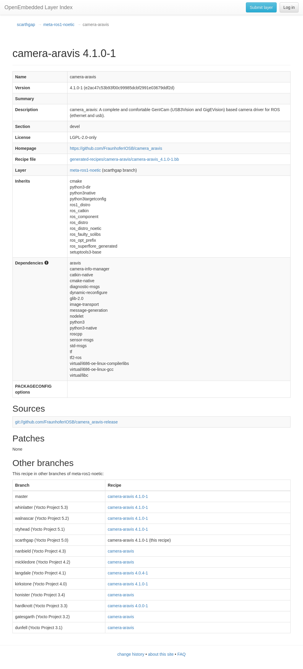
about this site (160, 654)
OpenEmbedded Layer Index (38, 7)
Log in (289, 7)
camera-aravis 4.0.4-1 (128, 573)
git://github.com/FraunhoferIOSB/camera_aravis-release (66, 422)
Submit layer (261, 7)
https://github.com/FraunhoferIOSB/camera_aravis (116, 148)
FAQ (181, 654)
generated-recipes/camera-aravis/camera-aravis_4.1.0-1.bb (124, 159)
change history (130, 654)
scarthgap (26, 24)
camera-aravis (121, 551)
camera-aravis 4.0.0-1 (128, 605)
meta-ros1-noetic (58, 24)
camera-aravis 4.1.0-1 (128, 496)
